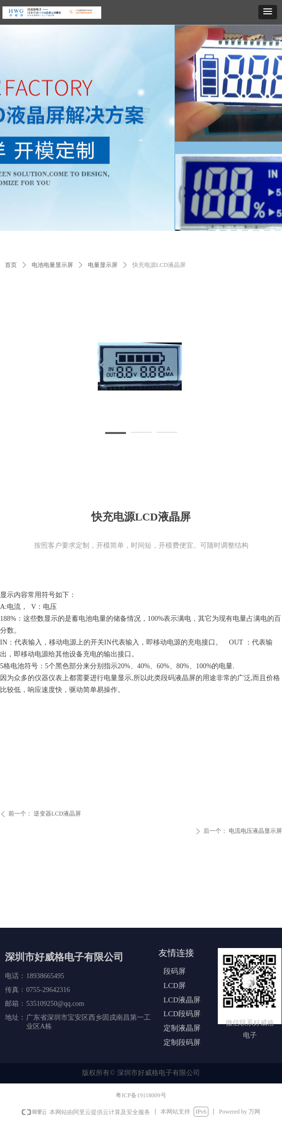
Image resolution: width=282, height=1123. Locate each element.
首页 (11, 264)
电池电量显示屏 (52, 264)
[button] (267, 12)
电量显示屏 (103, 264)
